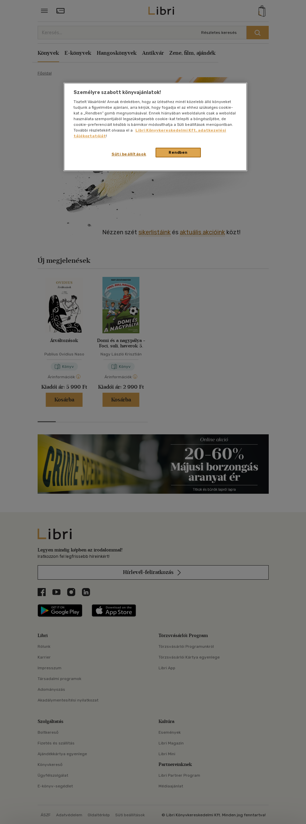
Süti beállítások (129, 154)
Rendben (178, 152)
